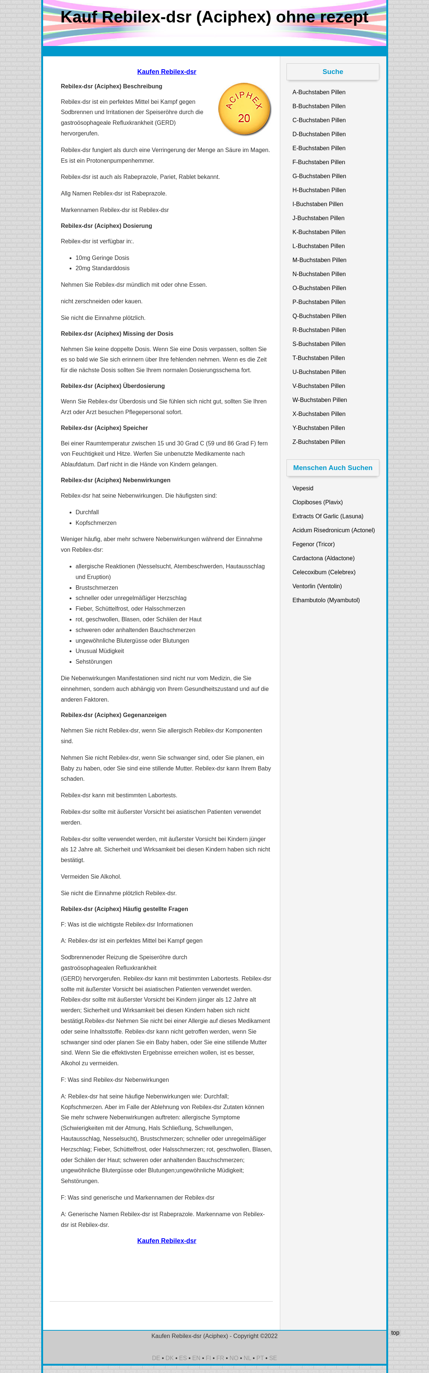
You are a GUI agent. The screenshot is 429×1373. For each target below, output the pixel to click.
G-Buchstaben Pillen (319, 176)
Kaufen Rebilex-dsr (166, 71)
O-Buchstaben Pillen (319, 288)
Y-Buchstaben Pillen (318, 428)
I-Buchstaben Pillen (317, 204)
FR (220, 1358)
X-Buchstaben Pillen (318, 414)
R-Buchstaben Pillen (319, 330)
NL (247, 1358)
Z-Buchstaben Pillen (318, 442)
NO (233, 1358)
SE (273, 1358)
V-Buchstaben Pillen (318, 386)
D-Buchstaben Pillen (319, 134)
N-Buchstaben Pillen (319, 274)
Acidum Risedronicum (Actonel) (333, 530)
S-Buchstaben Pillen (318, 344)
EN (196, 1358)
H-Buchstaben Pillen (319, 190)
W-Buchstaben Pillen (319, 400)
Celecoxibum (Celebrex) (324, 572)
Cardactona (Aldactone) (323, 558)
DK (170, 1358)
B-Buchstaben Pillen (318, 106)
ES (183, 1358)
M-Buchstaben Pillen (319, 260)
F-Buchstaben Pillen (318, 162)
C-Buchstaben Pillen (319, 120)
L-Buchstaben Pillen (318, 246)
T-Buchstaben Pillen (318, 358)
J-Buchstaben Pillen (318, 218)
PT (260, 1358)
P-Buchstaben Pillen (318, 302)
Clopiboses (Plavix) (317, 502)
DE (156, 1358)
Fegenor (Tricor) (313, 544)
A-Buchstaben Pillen (318, 92)
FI (208, 1358)
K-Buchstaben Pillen (318, 232)
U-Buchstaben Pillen (319, 372)
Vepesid (302, 488)
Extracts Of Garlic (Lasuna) (327, 516)
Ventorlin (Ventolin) (317, 586)
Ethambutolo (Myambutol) (326, 600)
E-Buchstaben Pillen (318, 148)
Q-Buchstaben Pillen (319, 316)
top (395, 1333)
